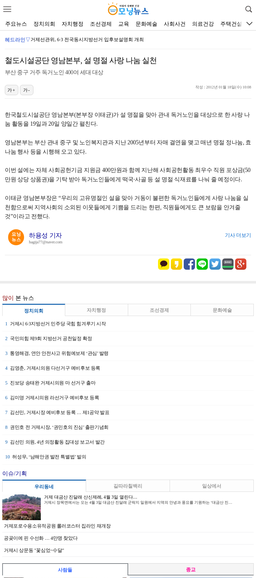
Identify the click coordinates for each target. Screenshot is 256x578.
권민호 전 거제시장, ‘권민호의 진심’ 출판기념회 (57, 427)
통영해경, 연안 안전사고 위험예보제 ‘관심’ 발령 (57, 353)
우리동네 (44, 486)
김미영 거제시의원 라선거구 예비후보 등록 (52, 397)
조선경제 (101, 24)
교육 (123, 24)
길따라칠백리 (127, 486)
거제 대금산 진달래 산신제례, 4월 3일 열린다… (90, 497)
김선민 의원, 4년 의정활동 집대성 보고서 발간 (55, 442)
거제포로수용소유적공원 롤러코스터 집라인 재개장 (57, 525)
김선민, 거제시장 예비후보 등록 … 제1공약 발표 (57, 412)
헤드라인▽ (18, 39)
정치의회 (44, 24)
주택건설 (231, 24)
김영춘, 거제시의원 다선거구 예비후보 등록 (52, 368)
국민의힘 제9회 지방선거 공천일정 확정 (48, 338)
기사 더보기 (238, 235)
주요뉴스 (16, 24)
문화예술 (146, 24)
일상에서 (211, 486)
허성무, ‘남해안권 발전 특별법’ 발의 (45, 456)
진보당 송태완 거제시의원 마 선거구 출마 (50, 382)
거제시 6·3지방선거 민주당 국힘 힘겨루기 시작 (55, 323)
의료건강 (203, 24)
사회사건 (175, 24)
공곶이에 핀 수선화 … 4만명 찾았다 (40, 538)
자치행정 (73, 24)
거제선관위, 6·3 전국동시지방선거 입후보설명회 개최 (87, 39)
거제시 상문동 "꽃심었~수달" (34, 550)
